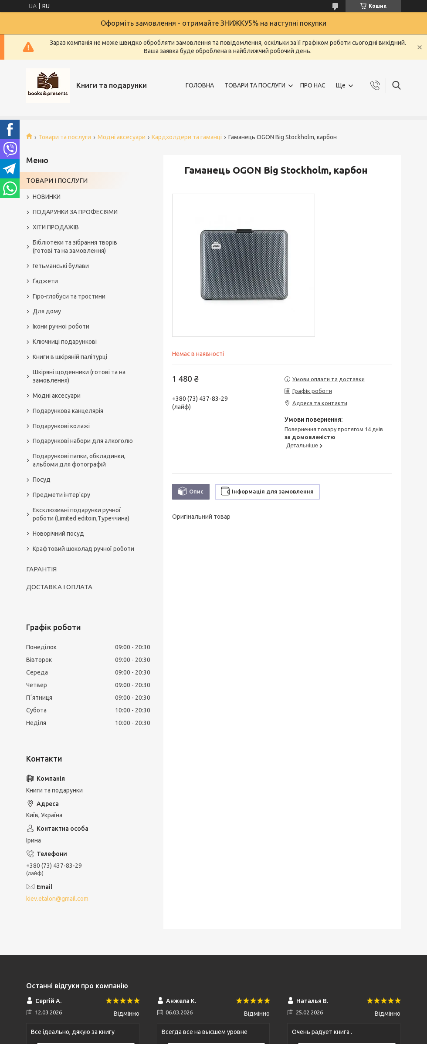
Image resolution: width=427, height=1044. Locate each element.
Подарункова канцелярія (68, 410)
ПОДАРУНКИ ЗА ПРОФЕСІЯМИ (75, 211)
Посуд (42, 479)
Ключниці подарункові (65, 341)
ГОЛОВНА (200, 85)
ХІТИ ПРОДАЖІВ (56, 227)
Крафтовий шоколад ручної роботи (83, 548)
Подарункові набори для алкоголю (83, 440)
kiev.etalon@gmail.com (57, 898)
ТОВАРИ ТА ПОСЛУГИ (254, 85)
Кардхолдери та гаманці (187, 137)
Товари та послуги (64, 137)
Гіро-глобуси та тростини (69, 296)
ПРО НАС (312, 85)
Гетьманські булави (61, 265)
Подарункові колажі (61, 426)
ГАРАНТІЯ (41, 569)
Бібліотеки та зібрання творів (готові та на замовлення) (75, 246)
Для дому (47, 311)
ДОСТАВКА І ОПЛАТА (59, 587)
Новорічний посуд (58, 533)
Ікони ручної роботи (61, 326)
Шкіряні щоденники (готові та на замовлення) (79, 376)
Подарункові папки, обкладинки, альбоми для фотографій (79, 460)
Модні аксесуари (122, 137)
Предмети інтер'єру (61, 494)
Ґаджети (45, 281)
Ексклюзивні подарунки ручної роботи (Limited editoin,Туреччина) (81, 514)
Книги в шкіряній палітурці (70, 356)
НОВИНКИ (47, 196)
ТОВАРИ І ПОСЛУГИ (57, 180)
